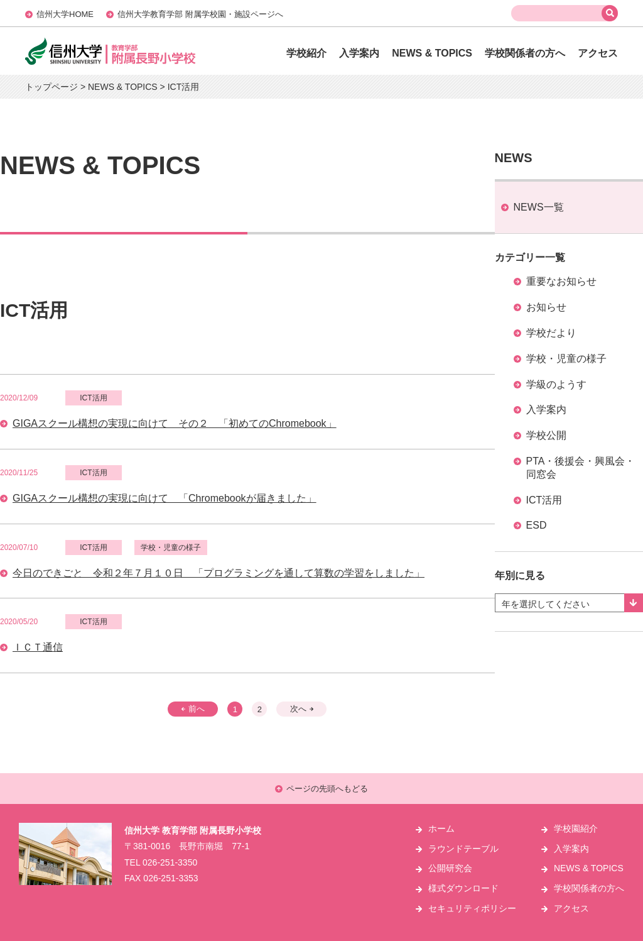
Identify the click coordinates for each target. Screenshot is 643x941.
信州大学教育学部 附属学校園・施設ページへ (200, 14)
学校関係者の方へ (525, 53)
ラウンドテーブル (463, 849)
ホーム (441, 828)
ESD (536, 525)
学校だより (551, 332)
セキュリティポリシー (472, 908)
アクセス (598, 53)
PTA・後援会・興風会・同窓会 (580, 468)
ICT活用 (544, 500)
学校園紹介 (576, 828)
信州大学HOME (65, 14)
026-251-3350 (170, 862)
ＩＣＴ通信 (38, 647)
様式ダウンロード (463, 888)
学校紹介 (306, 53)
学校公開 (546, 435)
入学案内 (359, 53)
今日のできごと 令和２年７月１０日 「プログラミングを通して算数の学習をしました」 (218, 573)
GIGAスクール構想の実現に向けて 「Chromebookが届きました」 (164, 498)
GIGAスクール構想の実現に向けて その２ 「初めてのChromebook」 (175, 423)
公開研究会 (450, 868)
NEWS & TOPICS (432, 53)
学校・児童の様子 (566, 358)
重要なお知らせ (561, 281)
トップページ (51, 87)
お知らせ (546, 307)
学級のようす (556, 384)
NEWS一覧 (539, 207)
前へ (193, 708)
